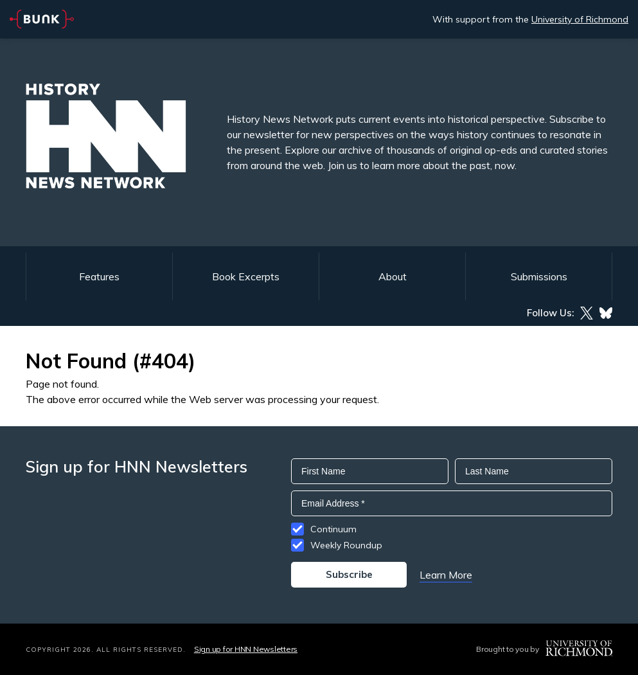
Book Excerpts (245, 276)
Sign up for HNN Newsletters (245, 649)
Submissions (539, 276)
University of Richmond (579, 19)
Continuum (333, 529)
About (392, 276)
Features (99, 276)
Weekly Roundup (346, 545)
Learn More (446, 574)
